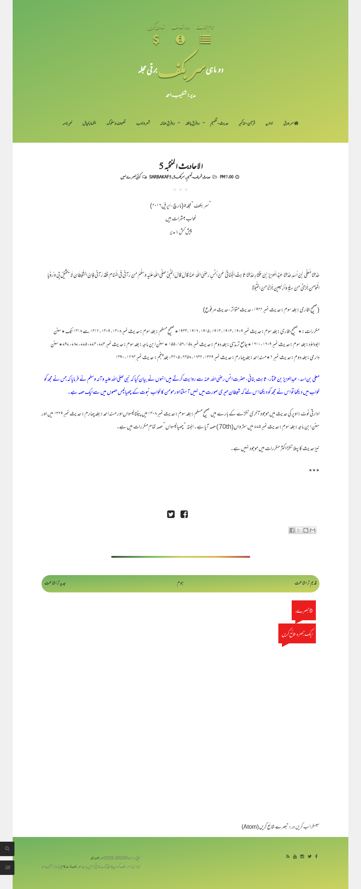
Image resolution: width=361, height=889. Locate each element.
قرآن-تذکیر (247, 124)
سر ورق (291, 124)
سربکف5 (179, 176)
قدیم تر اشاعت (306, 583)
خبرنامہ (67, 124)
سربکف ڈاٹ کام (71, 867)
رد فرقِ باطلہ (192, 124)
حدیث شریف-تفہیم (198, 176)
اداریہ (269, 124)
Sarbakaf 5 (160, 176)
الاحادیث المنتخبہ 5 (181, 165)
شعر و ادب (143, 124)
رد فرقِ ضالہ (167, 124)
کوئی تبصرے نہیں (130, 176)
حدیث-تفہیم (219, 124)
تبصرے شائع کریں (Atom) (265, 827)
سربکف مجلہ (97, 858)
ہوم (180, 583)
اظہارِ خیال (89, 124)
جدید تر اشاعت (55, 583)
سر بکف (181, 69)
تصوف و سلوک (116, 124)
